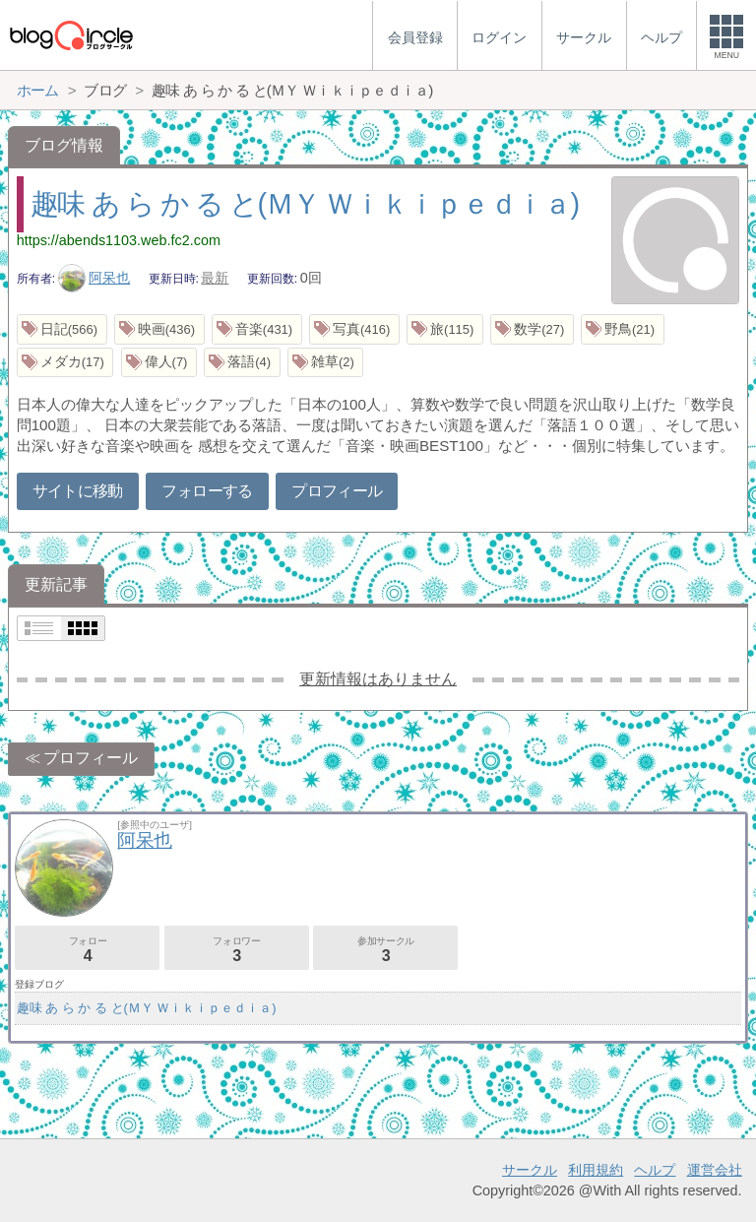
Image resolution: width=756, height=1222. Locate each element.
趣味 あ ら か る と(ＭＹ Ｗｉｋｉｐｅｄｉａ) (305, 204)
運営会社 (714, 1170)
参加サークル (385, 949)
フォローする (206, 490)
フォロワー (236, 949)
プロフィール (336, 490)
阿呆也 (94, 278)
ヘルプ (654, 1170)
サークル (529, 1170)
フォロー (87, 949)
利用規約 (595, 1170)
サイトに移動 (77, 490)
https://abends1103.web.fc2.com (118, 240)
